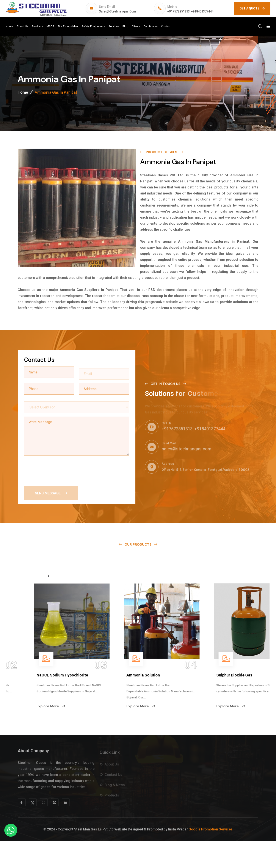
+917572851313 (178, 11)
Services (113, 26)
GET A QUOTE (252, 8)
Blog (125, 26)
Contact (166, 26)
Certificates (151, 26)
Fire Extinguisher (68, 26)
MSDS (50, 26)
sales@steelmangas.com (117, 11)
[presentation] (57, 469)
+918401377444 (202, 11)
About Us (22, 26)
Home (9, 26)
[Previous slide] (50, 576)
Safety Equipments (93, 26)
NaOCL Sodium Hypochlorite (128, 675)
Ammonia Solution (209, 675)
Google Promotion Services (211, 829)
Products (37, 26)
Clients (136, 26)
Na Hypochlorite (27, 675)
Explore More (27, 706)
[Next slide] (214, 576)
